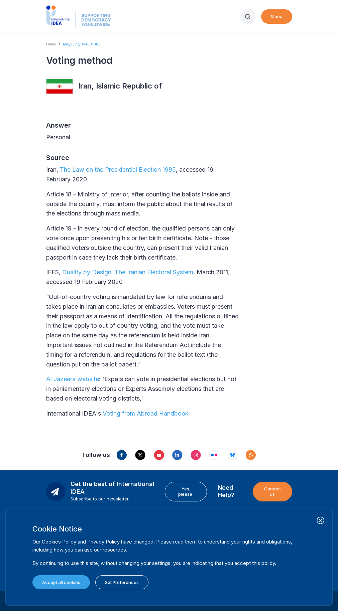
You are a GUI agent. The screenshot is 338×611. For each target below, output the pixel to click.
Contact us (272, 491)
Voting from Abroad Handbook (146, 413)
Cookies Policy (59, 542)
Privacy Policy (103, 542)
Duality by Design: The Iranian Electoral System (127, 272)
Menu (277, 16)
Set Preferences (122, 582)
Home (51, 44)
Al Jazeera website (72, 379)
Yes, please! (186, 491)
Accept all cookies (61, 582)
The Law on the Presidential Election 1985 (118, 169)
